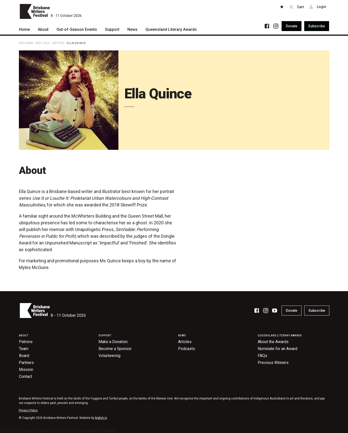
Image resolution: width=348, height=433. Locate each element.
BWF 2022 (43, 43)
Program (26, 43)
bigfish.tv (101, 418)
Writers (58, 43)
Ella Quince (76, 43)
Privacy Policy (28, 410)
